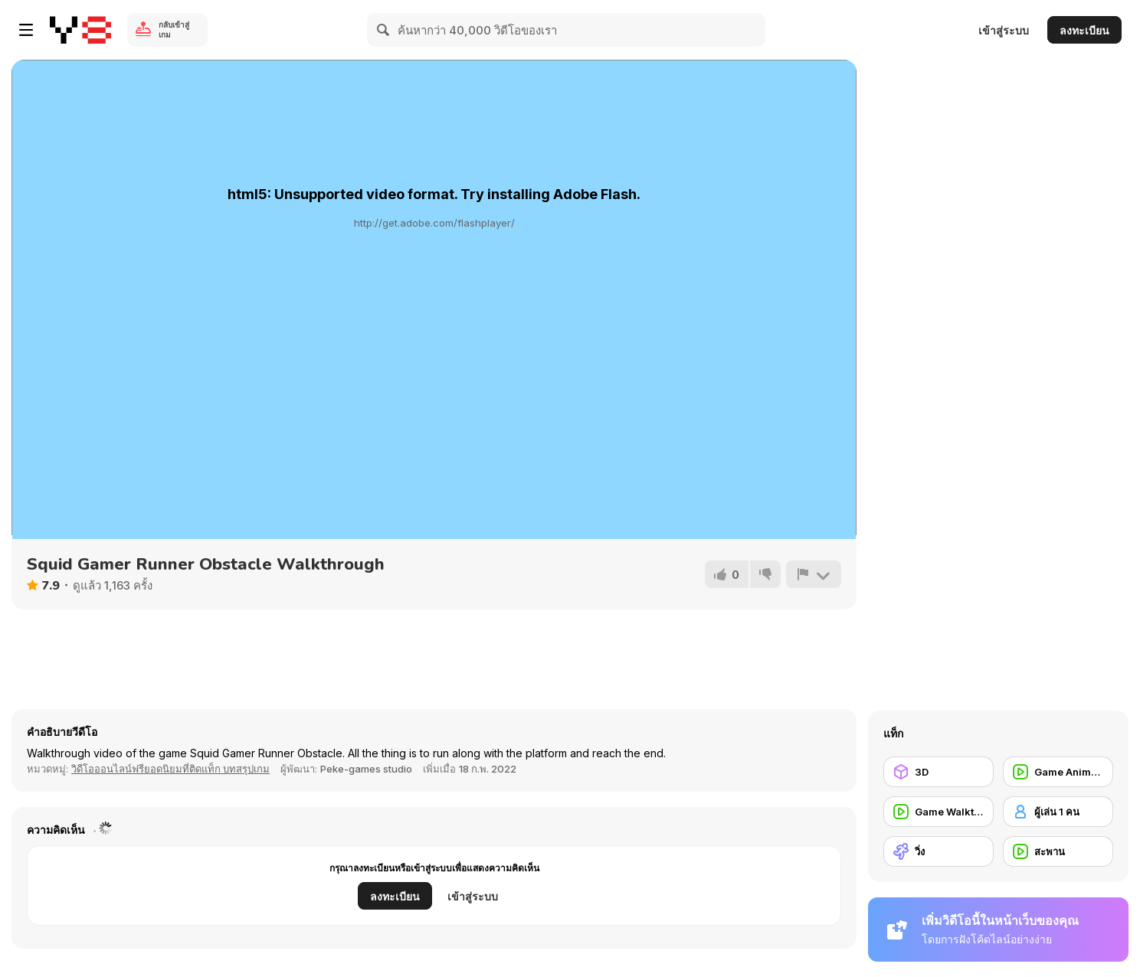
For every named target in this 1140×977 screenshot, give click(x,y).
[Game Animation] (1058, 771)
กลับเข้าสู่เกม (174, 29)
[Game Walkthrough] (938, 811)
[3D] (938, 771)
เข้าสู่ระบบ (1003, 30)
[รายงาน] (813, 574)
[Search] (384, 30)
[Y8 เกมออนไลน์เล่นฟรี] (80, 30)
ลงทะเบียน (1084, 30)
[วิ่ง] (938, 851)
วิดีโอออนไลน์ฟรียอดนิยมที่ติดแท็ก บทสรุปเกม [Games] (170, 769)
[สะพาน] (1058, 851)
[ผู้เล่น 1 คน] (1058, 811)
